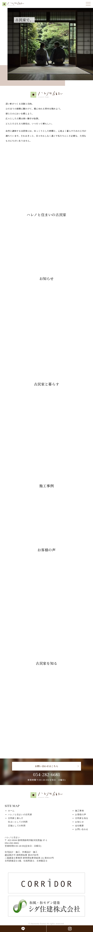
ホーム (11, 810)
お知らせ (79, 822)
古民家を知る (81, 818)
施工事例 (79, 810)
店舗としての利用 (16, 825)
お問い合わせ (81, 829)
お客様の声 (80, 814)
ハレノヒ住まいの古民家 (20, 814)
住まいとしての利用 (18, 822)
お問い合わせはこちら (46, 766)
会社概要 (79, 825)
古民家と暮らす (15, 818)
